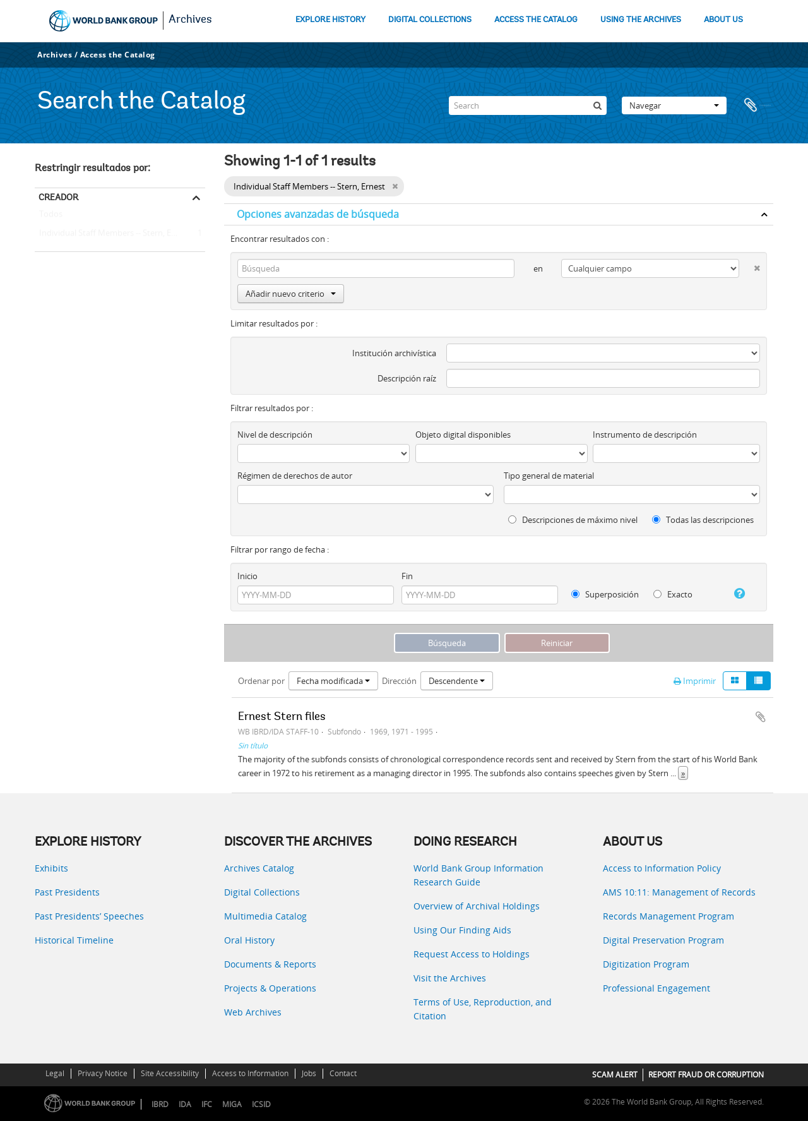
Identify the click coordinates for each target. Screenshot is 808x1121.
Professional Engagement (656, 988)
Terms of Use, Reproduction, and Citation (482, 1009)
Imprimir (695, 680)
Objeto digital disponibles (463, 434)
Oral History (249, 940)
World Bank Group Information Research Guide (478, 875)
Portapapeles (757, 105)
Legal (54, 1073)
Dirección (399, 680)
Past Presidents (67, 892)
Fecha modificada (333, 680)
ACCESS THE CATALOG (536, 20)
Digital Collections (262, 892)
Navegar (674, 105)
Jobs (309, 1073)
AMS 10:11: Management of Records (679, 892)
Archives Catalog (259, 868)
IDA (185, 1104)
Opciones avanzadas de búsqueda (318, 214)
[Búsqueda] (597, 105)
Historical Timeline (74, 940)
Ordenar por (261, 680)
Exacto (672, 594)
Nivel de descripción (274, 434)
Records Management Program (668, 916)
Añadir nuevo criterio (291, 293)
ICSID (261, 1104)
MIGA (232, 1104)
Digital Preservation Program (663, 940)
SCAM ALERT (615, 1074)
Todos (50, 216)
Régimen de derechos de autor (294, 475)
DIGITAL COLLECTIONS (430, 20)
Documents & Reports (270, 964)
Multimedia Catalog (265, 916)
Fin (407, 576)
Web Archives (253, 1012)
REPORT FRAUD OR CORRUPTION (706, 1074)
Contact (343, 1073)
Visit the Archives (449, 978)
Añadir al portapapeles (760, 716)
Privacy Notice (103, 1073)
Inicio (247, 576)
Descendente (457, 680)
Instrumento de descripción (645, 434)
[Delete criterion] (749, 265)
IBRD (160, 1104)
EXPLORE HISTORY (330, 20)
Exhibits (51, 868)
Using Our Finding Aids (462, 930)
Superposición (605, 594)
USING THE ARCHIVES (640, 20)
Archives (190, 20)
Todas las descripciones (703, 519)
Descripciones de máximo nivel (573, 519)
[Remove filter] (395, 186)
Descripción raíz (406, 378)
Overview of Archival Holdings (476, 906)
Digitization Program (646, 964)
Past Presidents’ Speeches (89, 916)
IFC (206, 1104)
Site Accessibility (170, 1073)
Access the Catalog (117, 54)
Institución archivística (394, 353)
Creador (58, 197)
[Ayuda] (734, 593)
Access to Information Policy (662, 868)
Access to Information (250, 1073)
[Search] (528, 105)
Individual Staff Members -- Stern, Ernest (113, 233)
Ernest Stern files (282, 717)
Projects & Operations (270, 988)
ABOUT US (723, 20)
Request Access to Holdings (471, 954)
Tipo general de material (549, 475)
